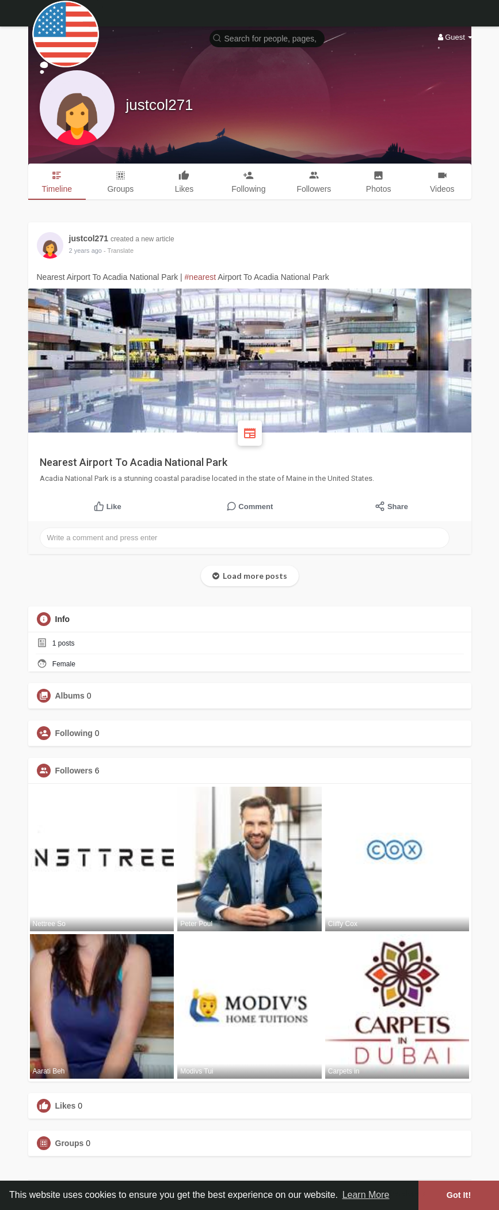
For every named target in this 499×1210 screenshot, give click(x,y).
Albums (70, 695)
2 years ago (85, 250)
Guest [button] (455, 37)
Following (74, 733)
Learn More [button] (366, 1195)
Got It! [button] (459, 1195)
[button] (267, 37)
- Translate (119, 250)
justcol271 (159, 104)
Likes (65, 1105)
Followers (74, 770)
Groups (69, 1143)
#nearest (200, 277)
